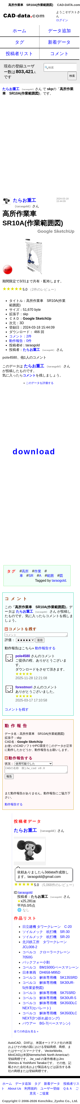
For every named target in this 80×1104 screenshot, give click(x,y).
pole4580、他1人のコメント (24, 357)
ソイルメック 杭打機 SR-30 (46, 933)
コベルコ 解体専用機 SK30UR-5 (49, 999)
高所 (25, 571)
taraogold (59, 580)
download (34, 451)
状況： (28, 763)
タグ (19, 42)
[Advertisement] (40, 152)
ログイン (62, 20)
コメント (59, 53)
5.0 (30, 289)
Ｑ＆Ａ (67, 1089)
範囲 (50, 575)
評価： (20, 640)
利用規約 (30, 1089)
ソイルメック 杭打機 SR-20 (46, 938)
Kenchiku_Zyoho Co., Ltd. (58, 1102)
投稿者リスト (19, 53)
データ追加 (59, 30)
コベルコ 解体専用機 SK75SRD (49, 994)
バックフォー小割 (36, 963)
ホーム (19, 30)
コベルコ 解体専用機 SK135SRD (49, 979)
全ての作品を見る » (26, 1032)
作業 (37, 571)
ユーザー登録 (50, 1089)
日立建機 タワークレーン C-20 (47, 928)
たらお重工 (35, 831)
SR (31, 575)
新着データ (59, 42)
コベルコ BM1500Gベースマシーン (50, 968)
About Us (14, 1089)
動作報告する (45, 648)
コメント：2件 (20, 336)
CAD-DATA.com (68, 5)
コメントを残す (17, 709)
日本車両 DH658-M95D (41, 974)
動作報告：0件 (20, 341)
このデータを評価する (40, 383)
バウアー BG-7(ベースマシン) (46, 1024)
